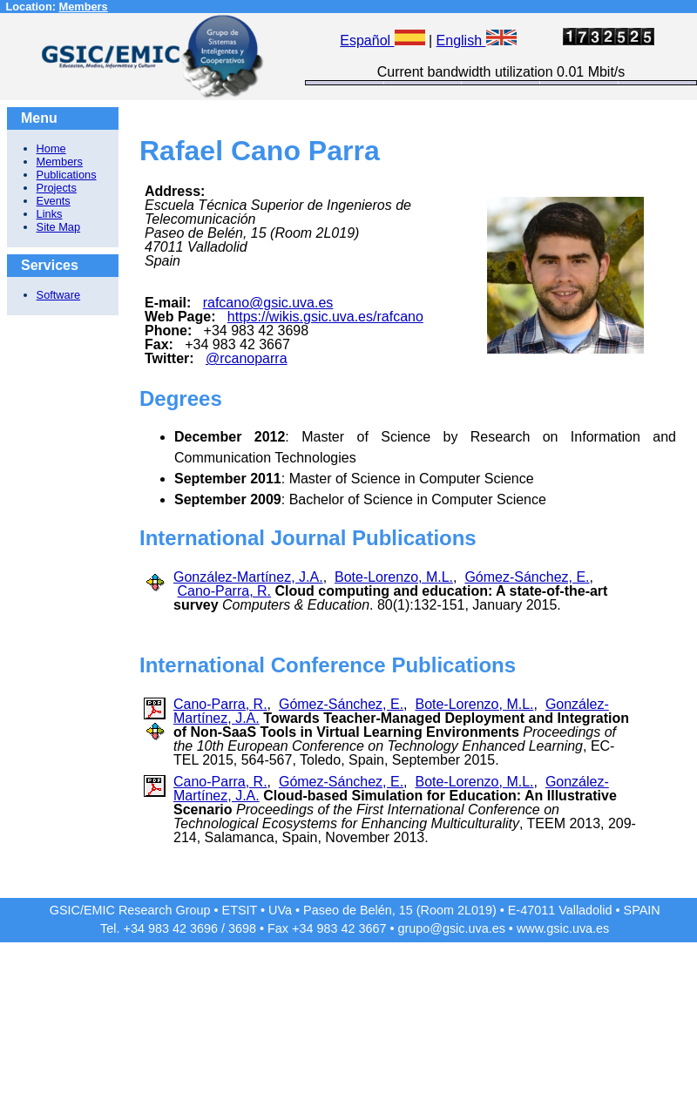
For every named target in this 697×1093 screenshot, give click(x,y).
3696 (204, 928)
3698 (242, 928)
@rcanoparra (247, 358)
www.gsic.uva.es (563, 928)
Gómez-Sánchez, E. (526, 577)
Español (382, 40)
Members (83, 6)
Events (54, 200)
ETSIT (240, 910)
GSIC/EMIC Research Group (130, 910)
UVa (280, 910)
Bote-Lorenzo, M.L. (394, 577)
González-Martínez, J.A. (248, 577)
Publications (67, 174)
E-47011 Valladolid (560, 910)
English (476, 40)
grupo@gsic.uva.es (450, 928)
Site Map (59, 226)
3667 (372, 928)
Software (59, 294)
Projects (57, 187)
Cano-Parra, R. (224, 591)
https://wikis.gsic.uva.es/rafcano (325, 316)
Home (51, 148)
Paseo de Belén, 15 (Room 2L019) (400, 910)
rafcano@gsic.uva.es (268, 302)
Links (50, 213)
